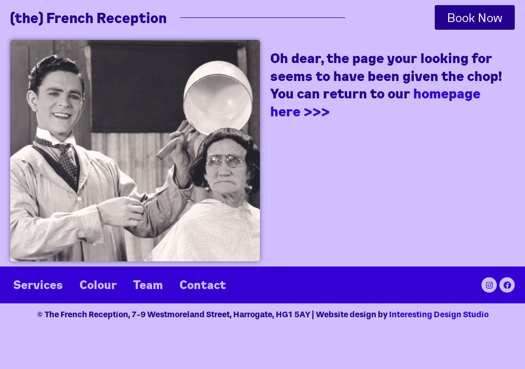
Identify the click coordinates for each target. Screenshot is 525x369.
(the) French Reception (88, 17)
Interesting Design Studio (439, 314)
